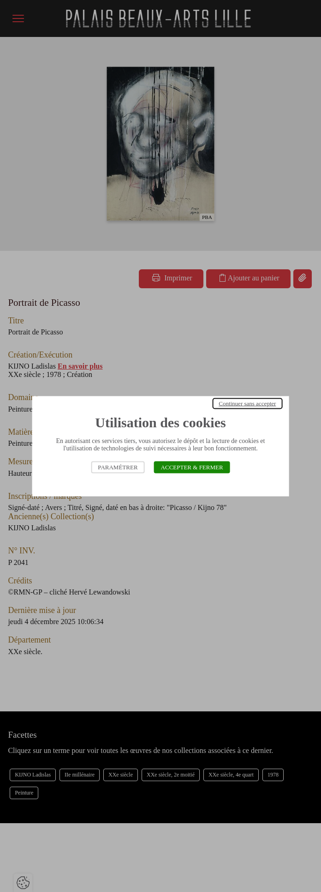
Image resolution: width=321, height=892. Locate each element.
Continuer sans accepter (247, 403)
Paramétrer (117, 466)
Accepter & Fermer (192, 466)
